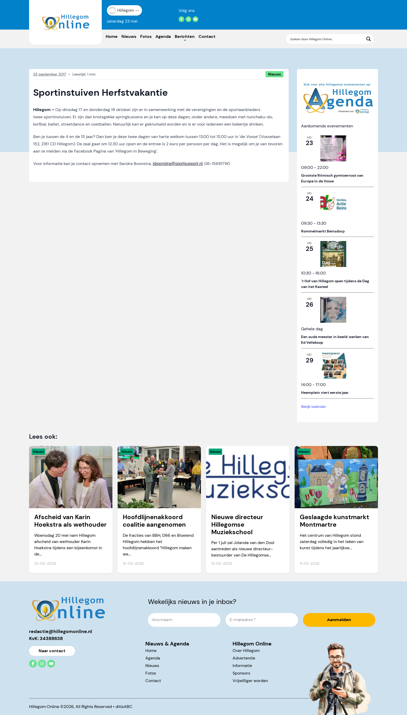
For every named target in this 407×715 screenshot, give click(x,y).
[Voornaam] (184, 620)
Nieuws (128, 36)
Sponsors (241, 673)
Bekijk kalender (313, 406)
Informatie (242, 665)
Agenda (163, 36)
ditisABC (124, 706)
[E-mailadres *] (262, 620)
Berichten (185, 36)
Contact (207, 36)
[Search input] (326, 39)
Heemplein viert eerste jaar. (325, 392)
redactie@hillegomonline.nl (60, 631)
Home (112, 36)
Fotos (146, 36)
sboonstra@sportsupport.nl (177, 163)
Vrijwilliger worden (250, 680)
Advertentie (244, 658)
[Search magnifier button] (368, 39)
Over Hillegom (246, 650)
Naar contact (52, 651)
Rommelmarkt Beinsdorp (323, 231)
